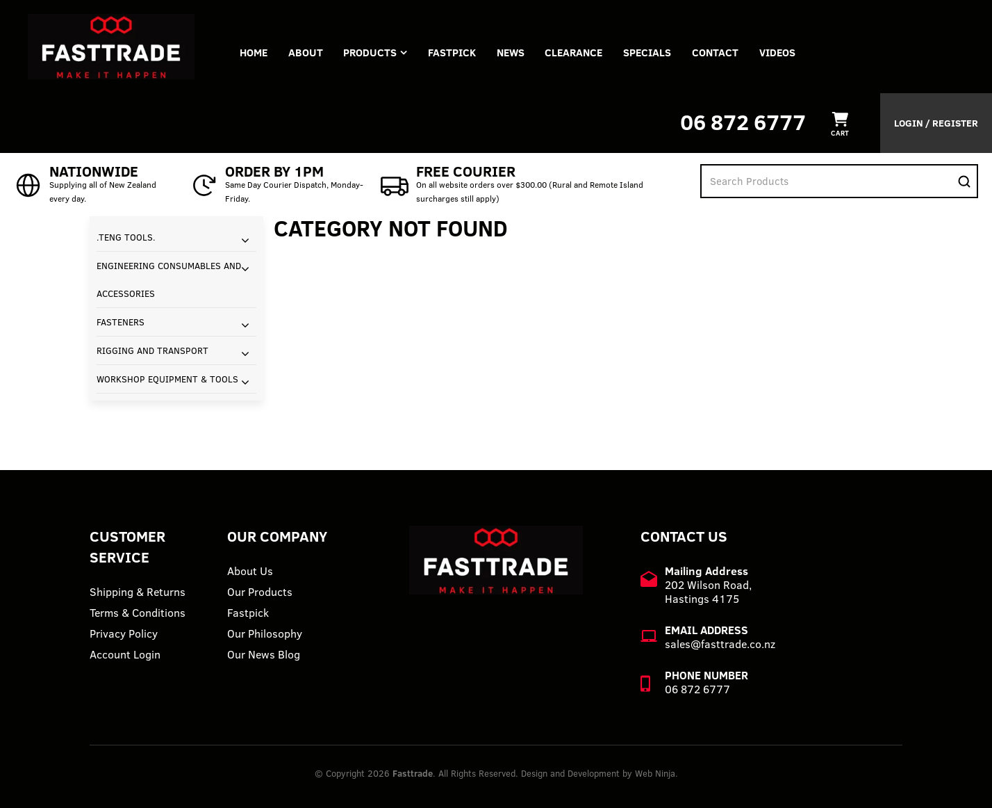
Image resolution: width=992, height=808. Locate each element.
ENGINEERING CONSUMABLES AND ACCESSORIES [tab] (169, 279)
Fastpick (248, 613)
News (511, 52)
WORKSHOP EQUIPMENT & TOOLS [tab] (167, 379)
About (305, 52)
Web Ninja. (656, 773)
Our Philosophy (264, 633)
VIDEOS (779, 52)
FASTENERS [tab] (120, 322)
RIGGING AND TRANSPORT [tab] (152, 350)
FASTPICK (453, 52)
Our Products (259, 592)
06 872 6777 (743, 122)
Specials (648, 52)
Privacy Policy (124, 633)
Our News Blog (263, 654)
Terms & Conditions (137, 613)
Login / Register (936, 123)
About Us (250, 571)
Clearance (575, 52)
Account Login (125, 654)
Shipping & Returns (137, 592)
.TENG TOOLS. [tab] (126, 237)
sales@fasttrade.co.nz (720, 644)
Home (253, 52)
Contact (716, 52)
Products (370, 52)
